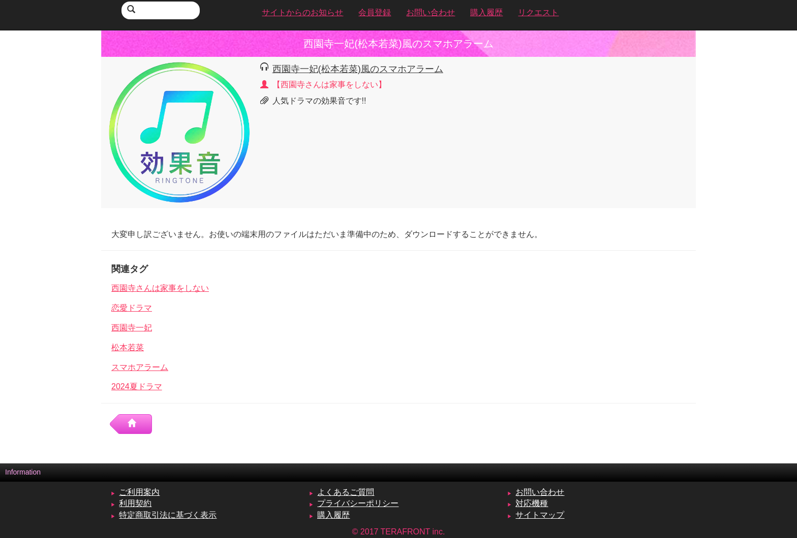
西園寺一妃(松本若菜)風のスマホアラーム (357, 68)
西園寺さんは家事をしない (160, 288)
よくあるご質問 (345, 492)
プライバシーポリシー (357, 503)
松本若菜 (127, 347)
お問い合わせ (539, 492)
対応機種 (531, 503)
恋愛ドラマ (131, 308)
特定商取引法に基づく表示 (168, 515)
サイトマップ (539, 515)
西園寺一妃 (131, 327)
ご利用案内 (139, 492)
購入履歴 (333, 515)
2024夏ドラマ (136, 386)
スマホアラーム (139, 367)
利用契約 (135, 503)
